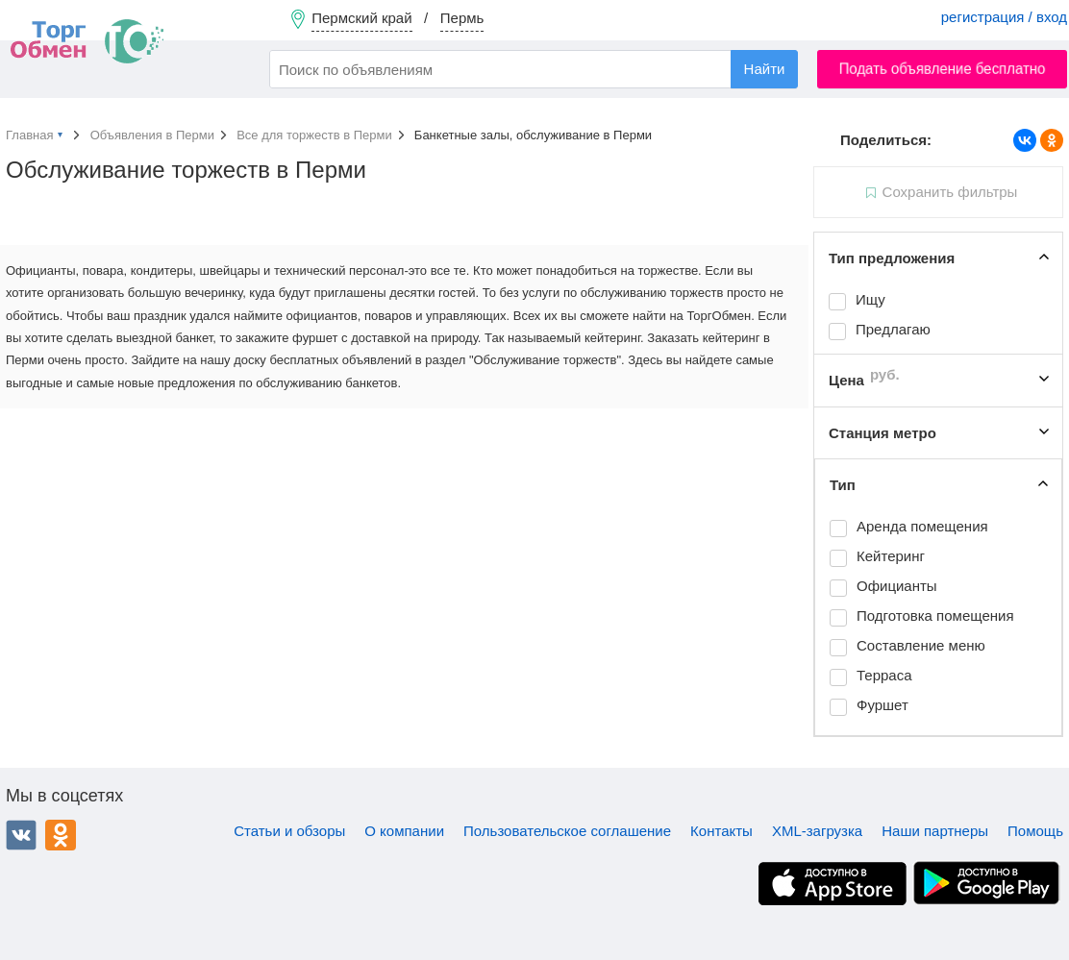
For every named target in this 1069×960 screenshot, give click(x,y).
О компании (404, 831)
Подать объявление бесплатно (942, 69)
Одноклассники (60, 835)
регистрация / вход (1004, 17)
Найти (764, 69)
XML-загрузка (817, 831)
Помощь (1035, 831)
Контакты (721, 831)
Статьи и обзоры (289, 831)
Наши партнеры (935, 831)
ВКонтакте (21, 835)
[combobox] (533, 69)
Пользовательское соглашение (567, 831)
